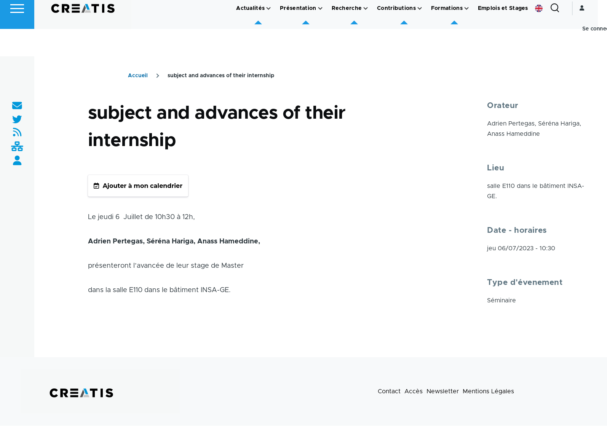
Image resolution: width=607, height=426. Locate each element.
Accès (413, 392)
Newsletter (442, 392)
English (548, 36)
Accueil (138, 76)
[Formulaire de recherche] (564, 35)
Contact (389, 392)
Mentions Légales (488, 392)
